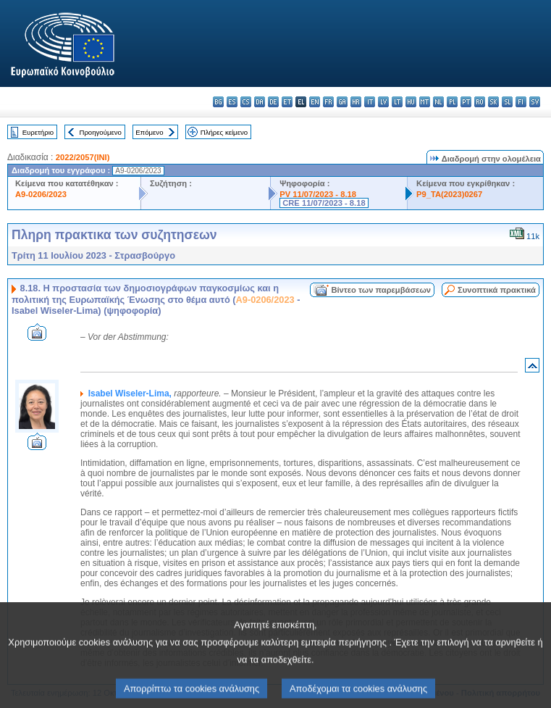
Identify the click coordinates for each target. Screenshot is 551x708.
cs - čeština (245, 101)
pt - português (465, 101)
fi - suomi (521, 101)
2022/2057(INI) (83, 157)
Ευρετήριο (38, 132)
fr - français (328, 101)
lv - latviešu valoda (383, 101)
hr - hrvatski (355, 101)
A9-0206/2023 (41, 194)
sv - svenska (534, 101)
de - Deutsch (273, 101)
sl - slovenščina (507, 101)
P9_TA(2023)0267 (449, 194)
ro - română (479, 101)
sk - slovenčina (493, 101)
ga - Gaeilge (342, 101)
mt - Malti (424, 101)
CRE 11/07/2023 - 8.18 (323, 203)
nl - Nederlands (438, 101)
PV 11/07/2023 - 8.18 (317, 194)
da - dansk (259, 101)
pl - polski (452, 101)
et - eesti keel (287, 101)
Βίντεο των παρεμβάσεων (381, 290)
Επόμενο (149, 132)
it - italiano (369, 101)
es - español (232, 101)
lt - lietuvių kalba (397, 101)
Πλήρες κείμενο (224, 132)
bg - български (218, 101)
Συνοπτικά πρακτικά (497, 290)
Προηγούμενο (100, 132)
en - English (314, 101)
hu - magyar (410, 101)
